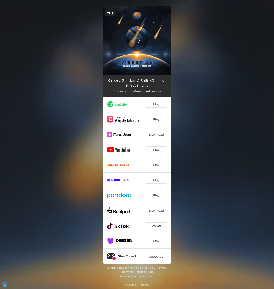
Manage (124, 276)
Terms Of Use (144, 271)
